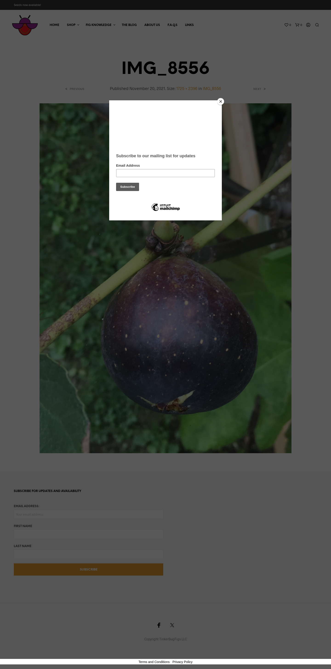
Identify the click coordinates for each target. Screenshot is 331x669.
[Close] (220, 101)
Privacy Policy (182, 662)
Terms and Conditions (154, 662)
